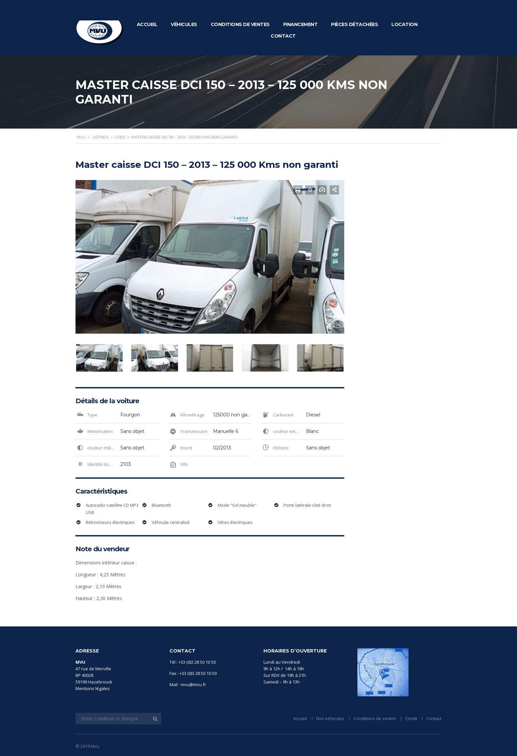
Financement (300, 24)
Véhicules (184, 24)
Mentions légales (93, 688)
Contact (283, 36)
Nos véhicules (330, 718)
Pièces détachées (354, 24)
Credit (411, 718)
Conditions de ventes (240, 24)
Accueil (147, 24)
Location (404, 24)
